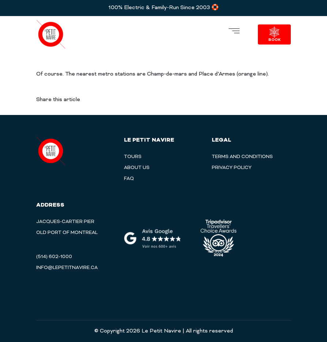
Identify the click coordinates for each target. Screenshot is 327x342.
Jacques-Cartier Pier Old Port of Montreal (67, 227)
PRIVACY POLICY (232, 168)
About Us (137, 168)
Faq (129, 179)
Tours (133, 157)
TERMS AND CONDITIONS (242, 157)
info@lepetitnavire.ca (67, 268)
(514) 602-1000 (54, 257)
